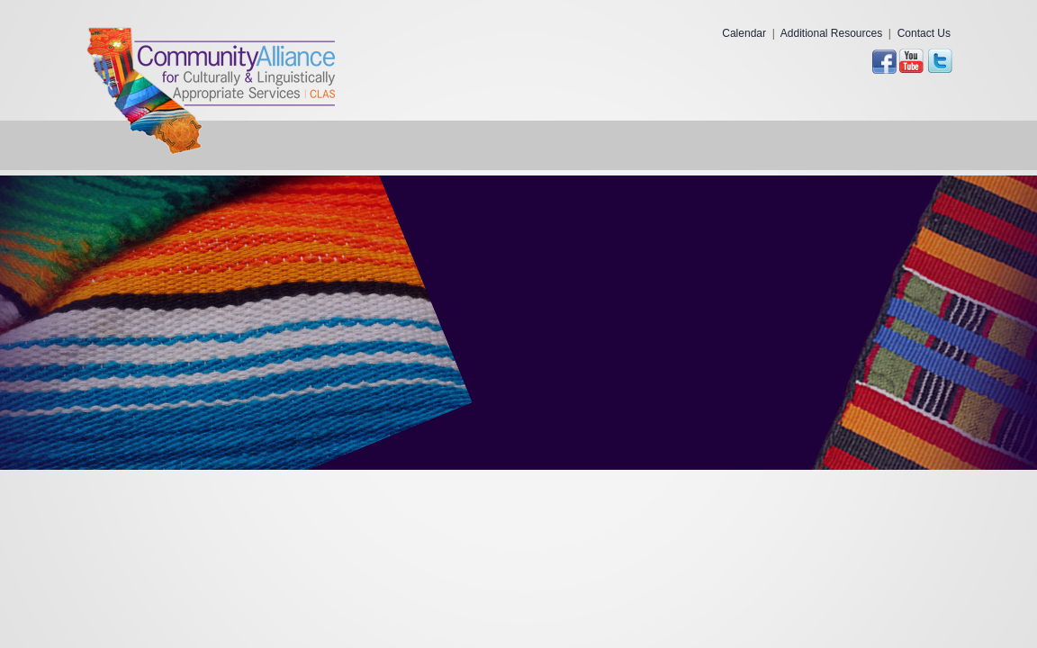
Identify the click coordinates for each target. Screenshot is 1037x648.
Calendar (744, 33)
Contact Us (924, 33)
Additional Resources (831, 33)
